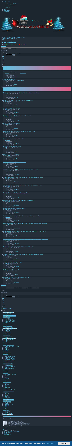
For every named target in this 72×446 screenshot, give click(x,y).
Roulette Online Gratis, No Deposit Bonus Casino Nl (14, 208)
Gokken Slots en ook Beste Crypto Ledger (12, 262)
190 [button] (4, 63)
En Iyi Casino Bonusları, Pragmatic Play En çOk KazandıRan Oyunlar (18, 100)
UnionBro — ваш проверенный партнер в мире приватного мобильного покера (21, 92)
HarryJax (7, 93)
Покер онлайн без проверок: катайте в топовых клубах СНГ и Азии (18, 246)
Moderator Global (10, 44)
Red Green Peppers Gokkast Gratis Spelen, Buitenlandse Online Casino (18, 200)
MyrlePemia (7, 117)
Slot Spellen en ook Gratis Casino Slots (11, 269)
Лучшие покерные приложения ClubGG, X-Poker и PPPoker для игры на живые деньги (23, 177)
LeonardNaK (7, 224)
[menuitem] (12, 3)
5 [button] (3, 61)
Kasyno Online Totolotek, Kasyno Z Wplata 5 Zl (13, 138)
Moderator (23, 44)
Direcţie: (33, 288)
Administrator (17, 44)
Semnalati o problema (9, 71)
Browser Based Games (8, 42)
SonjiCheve (7, 109)
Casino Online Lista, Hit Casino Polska (11, 154)
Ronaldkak (7, 255)
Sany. (6, 80)
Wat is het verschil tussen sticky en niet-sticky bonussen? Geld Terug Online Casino (21, 215)
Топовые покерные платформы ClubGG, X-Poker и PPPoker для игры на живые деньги (23, 254)
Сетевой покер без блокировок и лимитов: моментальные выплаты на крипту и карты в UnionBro (25, 239)
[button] (3, 52)
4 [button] (3, 59)
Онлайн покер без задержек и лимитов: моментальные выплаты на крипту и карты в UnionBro (25, 223)
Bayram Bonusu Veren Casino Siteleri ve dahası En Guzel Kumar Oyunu (19, 131)
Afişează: (8, 288)
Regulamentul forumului (9, 79)
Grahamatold (8, 170)
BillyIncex (7, 178)
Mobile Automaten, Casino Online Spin (11, 123)
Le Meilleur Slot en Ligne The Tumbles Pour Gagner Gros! (15, 192)
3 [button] (3, 58)
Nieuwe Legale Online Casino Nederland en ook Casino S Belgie (17, 277)
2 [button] (3, 57)
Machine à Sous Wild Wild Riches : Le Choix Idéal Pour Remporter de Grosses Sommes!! (22, 185)
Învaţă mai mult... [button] (49, 443)
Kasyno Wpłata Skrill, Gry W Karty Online (12, 146)
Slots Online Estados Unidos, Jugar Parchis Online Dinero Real (17, 115)
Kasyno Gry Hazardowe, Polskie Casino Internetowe (14, 162)
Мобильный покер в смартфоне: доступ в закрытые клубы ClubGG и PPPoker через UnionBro (24, 231)
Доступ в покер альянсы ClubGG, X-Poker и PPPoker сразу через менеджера (21, 169)
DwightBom (7, 232)
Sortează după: (21, 288)
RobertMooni (7, 240)
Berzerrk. (7, 73)
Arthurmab (7, 247)
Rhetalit (6, 101)
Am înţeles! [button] (64, 443)
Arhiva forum (23, 73)
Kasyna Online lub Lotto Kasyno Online (11, 108)
